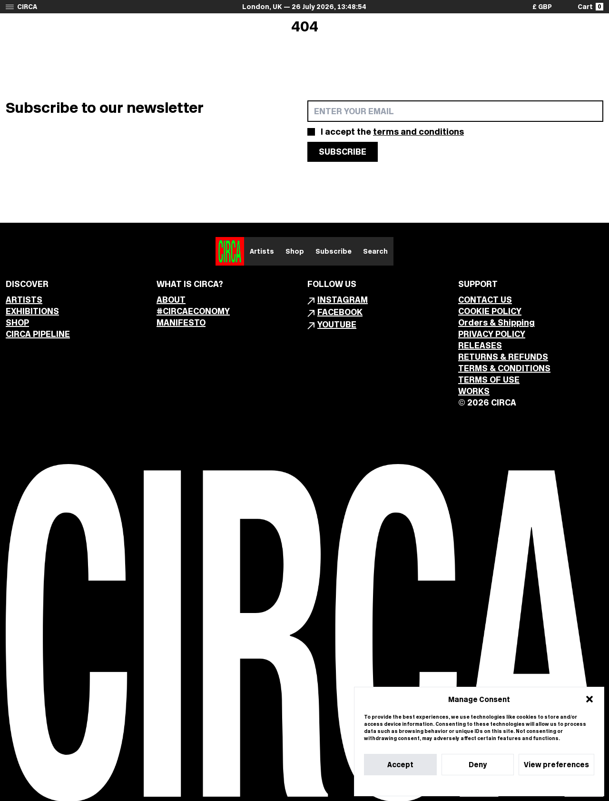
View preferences (556, 765)
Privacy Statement (496, 785)
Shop (294, 251)
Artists (262, 251)
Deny (478, 765)
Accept (400, 765)
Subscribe (333, 251)
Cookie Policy (450, 785)
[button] (589, 699)
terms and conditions (418, 132)
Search (375, 251)
